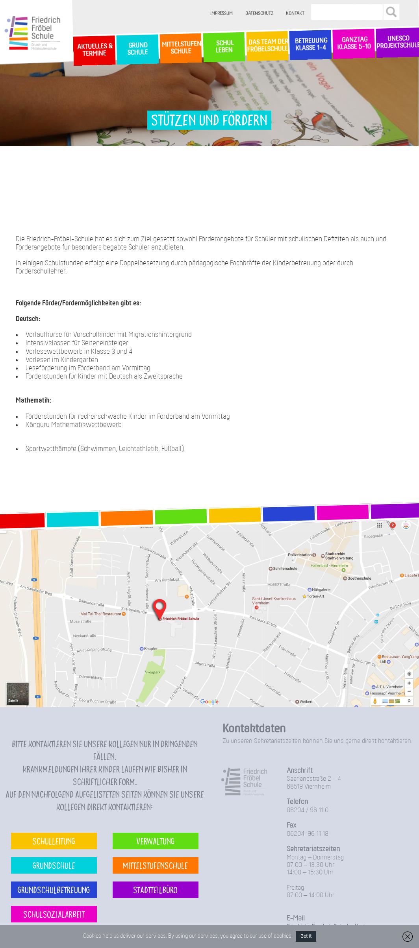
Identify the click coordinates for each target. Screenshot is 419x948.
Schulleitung (53, 840)
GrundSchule (137, 49)
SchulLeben (223, 46)
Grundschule (54, 865)
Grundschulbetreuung (54, 889)
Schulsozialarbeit (54, 914)
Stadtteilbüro (155, 889)
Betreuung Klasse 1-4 (310, 44)
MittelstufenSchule (180, 48)
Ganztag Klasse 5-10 (354, 44)
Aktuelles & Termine (94, 50)
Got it (305, 936)
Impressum (222, 13)
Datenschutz (260, 13)
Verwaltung (155, 840)
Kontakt (295, 13)
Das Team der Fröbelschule (267, 46)
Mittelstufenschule (155, 865)
